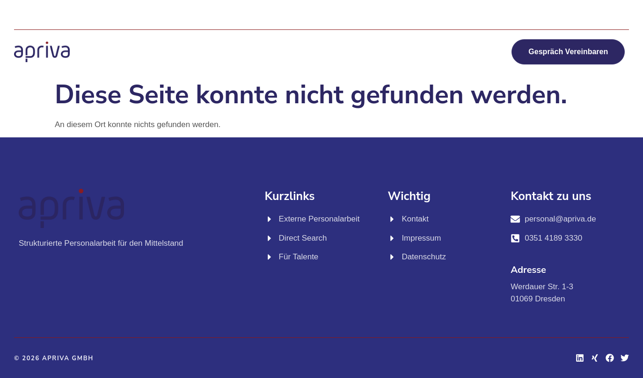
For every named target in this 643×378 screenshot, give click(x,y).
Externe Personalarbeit (214, 40)
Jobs (490, 40)
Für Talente (361, 40)
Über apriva (335, 62)
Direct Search (296, 40)
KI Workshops (433, 40)
